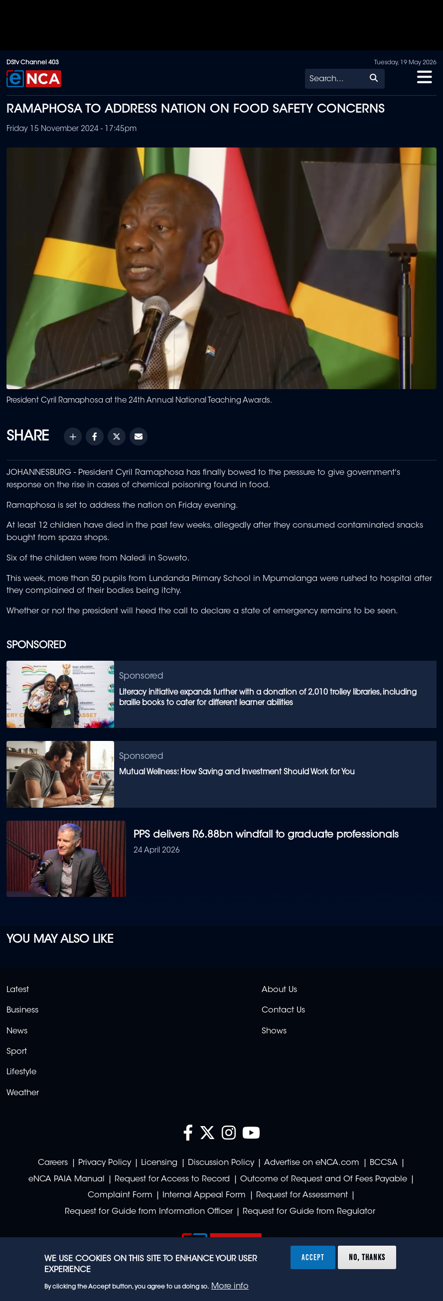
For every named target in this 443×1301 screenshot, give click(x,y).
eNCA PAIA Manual (66, 1179)
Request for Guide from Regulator (309, 1212)
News (16, 1031)
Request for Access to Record (172, 1179)
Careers (53, 1163)
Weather (22, 1093)
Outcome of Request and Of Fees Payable (323, 1179)
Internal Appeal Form (204, 1195)
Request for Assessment (302, 1195)
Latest (17, 990)
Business (22, 1010)
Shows (274, 1031)
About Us (279, 990)
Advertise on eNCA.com (311, 1163)
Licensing (159, 1163)
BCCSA (384, 1163)
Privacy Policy (104, 1163)
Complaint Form (120, 1195)
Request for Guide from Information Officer (149, 1212)
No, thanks (367, 1257)
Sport (16, 1052)
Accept (312, 1257)
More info (230, 1287)
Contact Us (283, 1010)
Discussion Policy (221, 1163)
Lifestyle (21, 1072)
